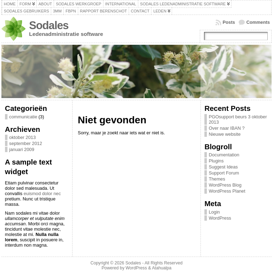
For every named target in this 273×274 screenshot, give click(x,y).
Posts (229, 22)
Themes (217, 179)
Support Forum (224, 173)
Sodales (49, 25)
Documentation (224, 154)
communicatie (23, 116)
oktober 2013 (22, 137)
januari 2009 (21, 149)
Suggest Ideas (223, 167)
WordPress (220, 218)
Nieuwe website (225, 134)
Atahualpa (161, 267)
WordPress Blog (225, 185)
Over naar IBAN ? (227, 128)
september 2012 (25, 143)
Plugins (216, 160)
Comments (258, 22)
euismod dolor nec (42, 193)
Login (214, 212)
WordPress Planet (227, 191)
